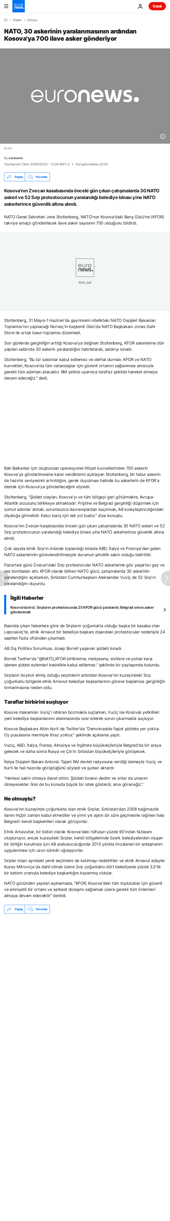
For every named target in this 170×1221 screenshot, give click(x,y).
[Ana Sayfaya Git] (18, 6)
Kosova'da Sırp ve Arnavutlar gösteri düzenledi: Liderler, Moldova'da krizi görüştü (73, 933)
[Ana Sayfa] (5, 20)
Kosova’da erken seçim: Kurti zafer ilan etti (39, 957)
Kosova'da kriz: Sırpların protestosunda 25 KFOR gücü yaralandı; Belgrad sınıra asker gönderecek (82, 609)
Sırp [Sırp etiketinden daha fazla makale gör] (14, 975)
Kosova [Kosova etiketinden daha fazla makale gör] (39, 975)
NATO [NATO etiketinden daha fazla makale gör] (66, 975)
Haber (17, 20)
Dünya (32, 20)
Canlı (157, 6)
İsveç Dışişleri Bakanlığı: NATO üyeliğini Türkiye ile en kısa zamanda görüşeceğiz (72, 945)
